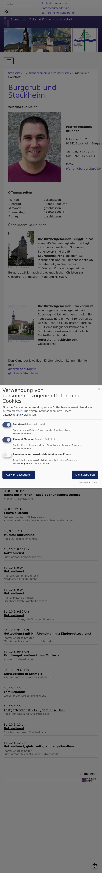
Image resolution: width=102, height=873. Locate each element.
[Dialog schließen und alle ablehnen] (99, 387)
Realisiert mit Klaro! (88, 482)
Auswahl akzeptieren (18, 474)
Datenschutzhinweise (15, 414)
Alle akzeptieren (85, 474)
